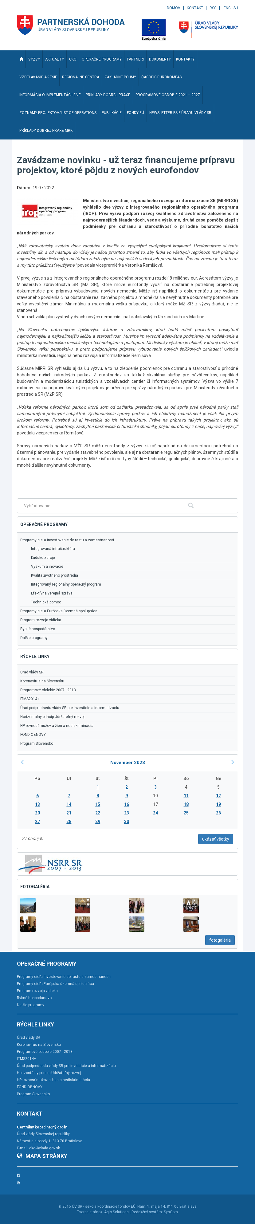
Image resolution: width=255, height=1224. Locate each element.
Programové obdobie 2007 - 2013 (48, 690)
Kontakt (195, 8)
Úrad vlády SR (32, 672)
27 (37, 821)
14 (68, 804)
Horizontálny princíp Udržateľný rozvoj (52, 717)
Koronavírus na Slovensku (42, 681)
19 (218, 804)
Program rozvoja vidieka (40, 620)
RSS (213, 8)
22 (97, 812)
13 (37, 804)
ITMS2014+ (29, 699)
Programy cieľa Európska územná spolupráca (58, 611)
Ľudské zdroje (43, 557)
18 (186, 804)
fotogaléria (220, 940)
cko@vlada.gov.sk (44, 1148)
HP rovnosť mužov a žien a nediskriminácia (56, 726)
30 (126, 821)
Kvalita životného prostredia (54, 575)
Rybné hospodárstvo (37, 629)
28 (68, 821)
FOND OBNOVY (33, 734)
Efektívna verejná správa (52, 593)
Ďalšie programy (34, 638)
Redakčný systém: (147, 1212)
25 (186, 812)
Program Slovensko (36, 743)
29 (97, 821)
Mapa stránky (42, 1156)
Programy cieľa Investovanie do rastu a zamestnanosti (67, 540)
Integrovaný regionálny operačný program (66, 584)
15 (97, 804)
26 (218, 812)
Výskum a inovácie (47, 566)
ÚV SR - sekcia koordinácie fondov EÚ (103, 1206)
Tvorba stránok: (90, 1212)
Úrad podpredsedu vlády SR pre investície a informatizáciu (69, 708)
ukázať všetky (215, 839)
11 (186, 795)
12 (218, 795)
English (231, 8)
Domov (173, 8)
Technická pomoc (46, 602)
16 (126, 804)
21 (68, 812)
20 (37, 812)
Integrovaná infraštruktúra (53, 549)
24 (155, 812)
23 (126, 812)
